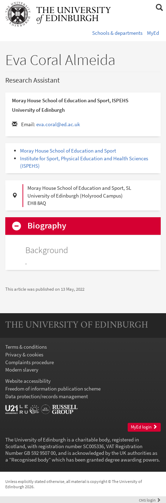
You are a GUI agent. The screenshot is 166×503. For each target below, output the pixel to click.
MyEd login (144, 427)
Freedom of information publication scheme (53, 388)
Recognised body (30, 459)
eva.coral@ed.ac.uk (58, 124)
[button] (159, 7)
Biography (46, 226)
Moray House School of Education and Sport (68, 150)
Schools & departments (117, 33)
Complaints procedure (29, 362)
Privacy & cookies (24, 354)
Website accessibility (28, 381)
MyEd (153, 33)
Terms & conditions (26, 346)
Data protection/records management (46, 396)
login (150, 500)
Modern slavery (21, 369)
